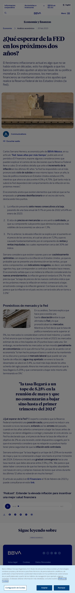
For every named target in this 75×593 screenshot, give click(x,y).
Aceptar (44, 588)
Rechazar (61, 588)
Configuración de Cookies (15, 588)
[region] (37, 579)
